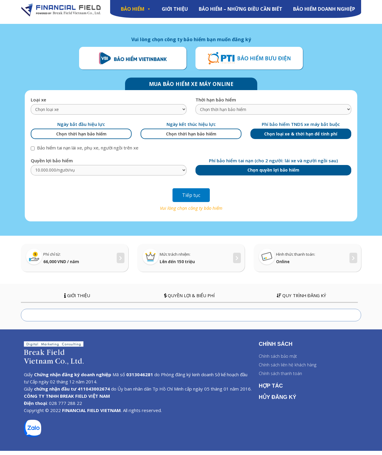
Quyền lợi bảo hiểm (52, 164)
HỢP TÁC (271, 390)
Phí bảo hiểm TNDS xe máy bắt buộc (301, 128)
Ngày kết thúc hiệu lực (191, 128)
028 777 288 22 (65, 407)
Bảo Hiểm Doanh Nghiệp (324, 9)
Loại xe (38, 104)
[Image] (61, 10)
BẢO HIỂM (136, 9)
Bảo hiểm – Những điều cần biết (240, 9)
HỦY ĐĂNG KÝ (277, 401)
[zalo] (32, 439)
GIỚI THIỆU (175, 9)
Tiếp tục (191, 199)
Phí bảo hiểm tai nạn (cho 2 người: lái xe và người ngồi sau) (273, 164)
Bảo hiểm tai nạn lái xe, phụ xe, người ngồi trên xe (84, 152)
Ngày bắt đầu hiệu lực (81, 128)
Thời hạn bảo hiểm (215, 104)
